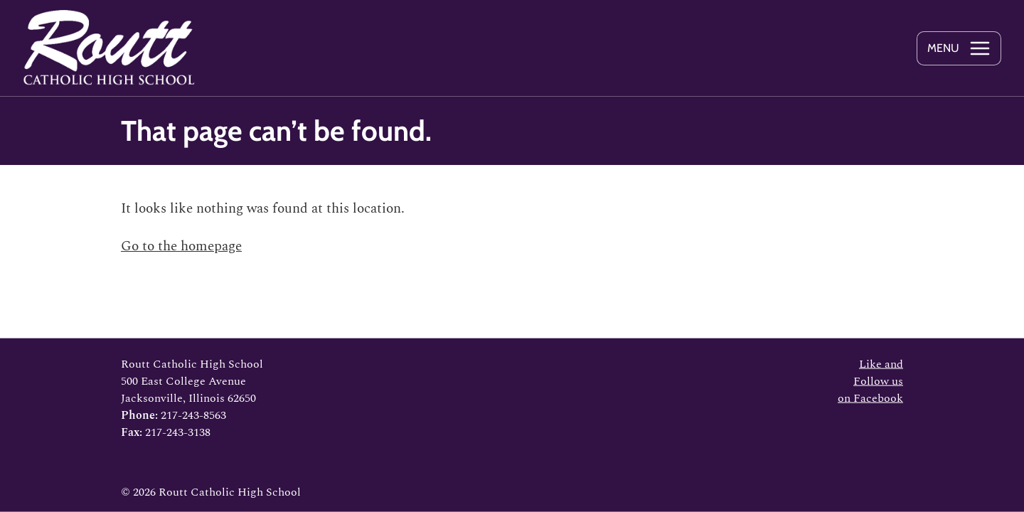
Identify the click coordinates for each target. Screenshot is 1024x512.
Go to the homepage (181, 246)
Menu (943, 48)
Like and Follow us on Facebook (870, 381)
